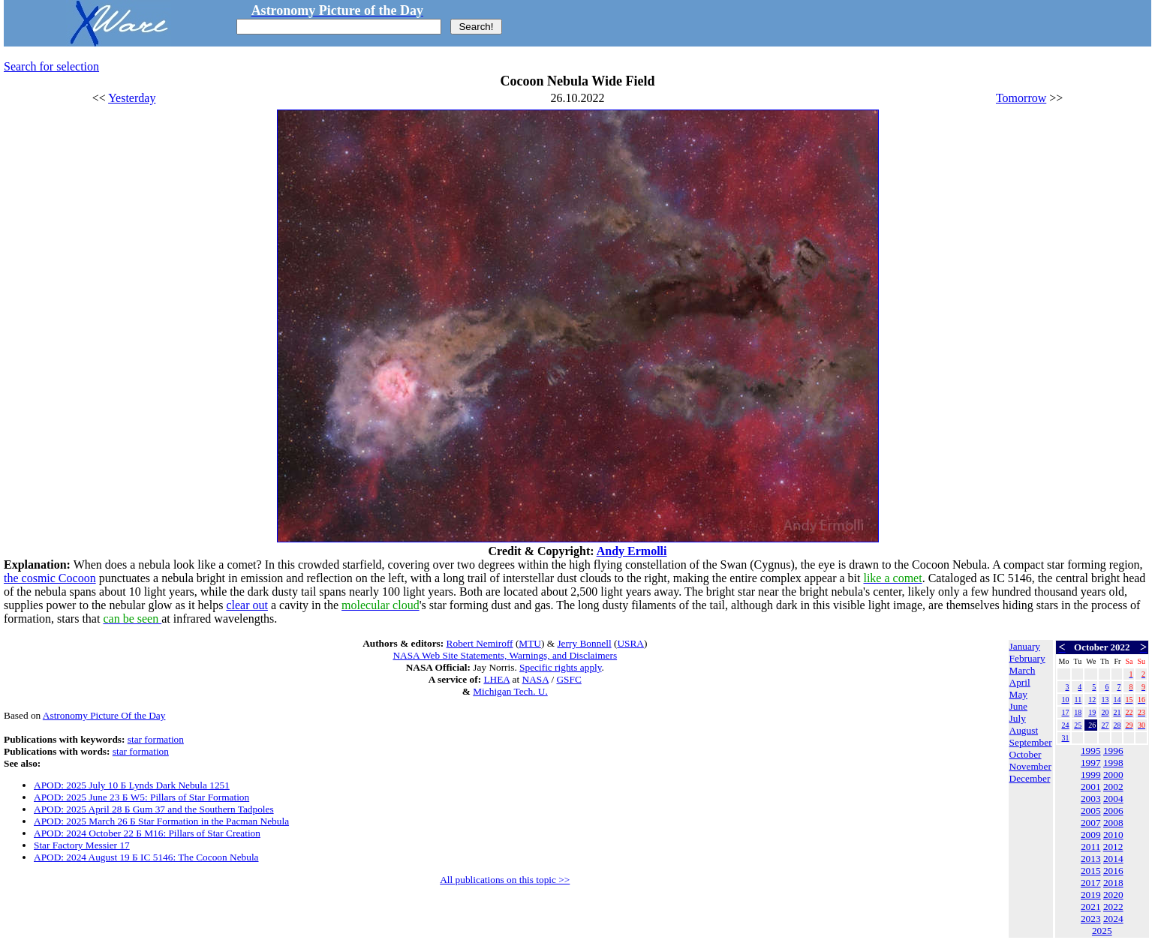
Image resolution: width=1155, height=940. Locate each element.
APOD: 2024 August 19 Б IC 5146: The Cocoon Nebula (146, 857)
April (1019, 682)
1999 (1091, 774)
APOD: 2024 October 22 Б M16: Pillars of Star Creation (147, 833)
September (1030, 742)
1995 (1091, 750)
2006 (1113, 810)
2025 (1102, 930)
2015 (1091, 870)
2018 (1113, 882)
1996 (1113, 750)
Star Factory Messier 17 (82, 845)
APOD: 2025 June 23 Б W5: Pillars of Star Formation (141, 797)
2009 (1091, 834)
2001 (1091, 786)
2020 (1113, 894)
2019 (1091, 894)
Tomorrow (1021, 98)
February (1027, 658)
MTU (530, 643)
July (1017, 718)
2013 (1091, 858)
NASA (535, 679)
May (1018, 694)
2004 (1113, 798)
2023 (1091, 918)
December (1030, 778)
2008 (1113, 822)
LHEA (496, 679)
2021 (1091, 906)
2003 (1091, 798)
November (1030, 766)
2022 (1113, 906)
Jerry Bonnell (584, 643)
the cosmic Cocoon (50, 578)
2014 (1113, 858)
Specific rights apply (560, 667)
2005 (1091, 810)
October (1025, 754)
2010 (1113, 834)
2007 (1091, 822)
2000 (1113, 774)
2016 (1113, 870)
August (1024, 730)
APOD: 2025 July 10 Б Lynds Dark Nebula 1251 (132, 785)
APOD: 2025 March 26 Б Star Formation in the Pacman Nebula (161, 821)
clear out (247, 605)
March (1022, 670)
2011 (1090, 846)
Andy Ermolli (632, 551)
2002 (1113, 786)
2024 (1113, 918)
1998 (1113, 762)
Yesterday (131, 98)
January (1024, 646)
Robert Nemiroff (480, 643)
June (1018, 706)
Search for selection (51, 66)
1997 (1091, 762)
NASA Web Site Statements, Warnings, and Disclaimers (505, 655)
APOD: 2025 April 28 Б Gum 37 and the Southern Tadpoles (154, 809)
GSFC (568, 679)
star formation (156, 739)
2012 (1113, 846)
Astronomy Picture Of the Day (104, 715)
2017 (1091, 882)
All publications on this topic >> (505, 879)
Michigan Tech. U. (510, 691)
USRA (630, 643)
